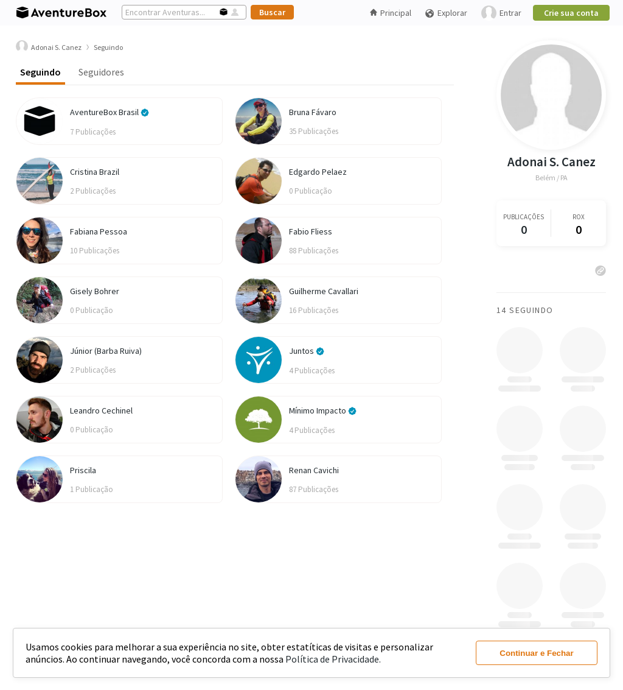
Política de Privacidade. (333, 659)
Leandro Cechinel (101, 410)
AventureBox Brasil (109, 112)
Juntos (306, 350)
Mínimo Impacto (323, 410)
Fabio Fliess (310, 231)
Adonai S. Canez (551, 161)
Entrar (501, 13)
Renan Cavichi (314, 470)
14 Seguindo (524, 310)
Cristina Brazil (94, 171)
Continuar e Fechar (536, 653)
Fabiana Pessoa (98, 231)
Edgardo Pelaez (318, 171)
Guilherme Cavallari (323, 291)
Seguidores (101, 72)
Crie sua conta (571, 12)
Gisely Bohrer (94, 291)
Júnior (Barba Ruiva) (106, 350)
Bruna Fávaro (312, 112)
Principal (390, 13)
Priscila (83, 470)
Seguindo (40, 72)
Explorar (446, 13)
